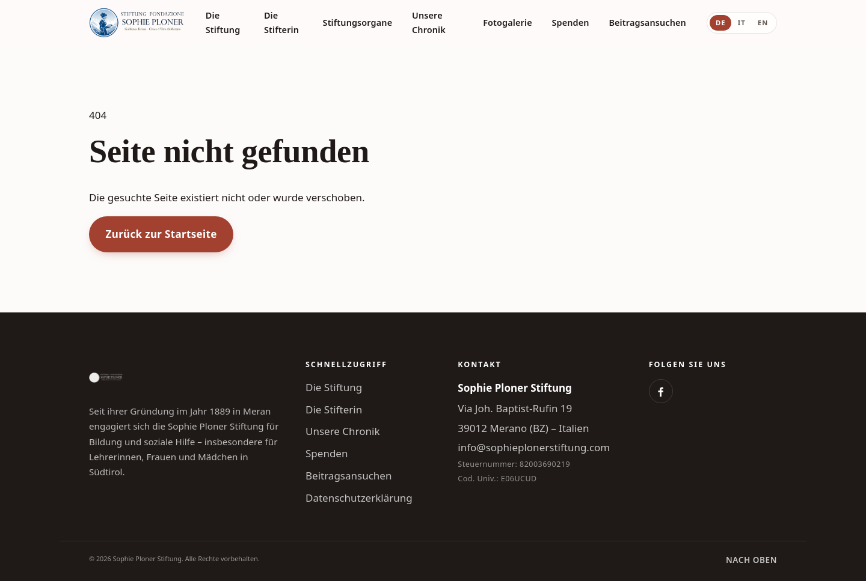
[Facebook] (661, 391)
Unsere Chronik (429, 22)
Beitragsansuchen (647, 22)
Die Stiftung (223, 22)
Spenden (570, 22)
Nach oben (751, 559)
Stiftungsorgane (358, 22)
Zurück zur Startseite (161, 234)
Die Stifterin (281, 22)
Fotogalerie (507, 22)
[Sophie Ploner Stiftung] (137, 23)
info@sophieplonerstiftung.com (534, 447)
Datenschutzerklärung (359, 498)
